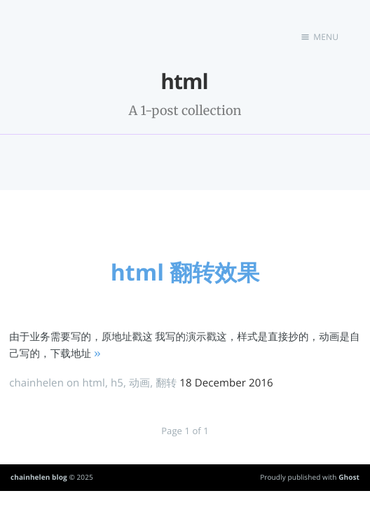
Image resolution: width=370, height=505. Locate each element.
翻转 (166, 383)
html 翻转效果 (185, 272)
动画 (139, 383)
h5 (117, 383)
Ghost (348, 477)
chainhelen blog (39, 477)
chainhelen (36, 383)
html (93, 383)
